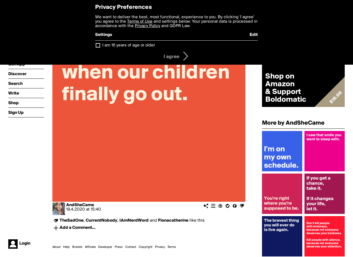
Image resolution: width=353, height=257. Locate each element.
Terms (171, 247)
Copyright (146, 247)
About (56, 247)
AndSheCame (80, 205)
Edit (254, 35)
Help (66, 247)
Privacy (160, 247)
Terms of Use (140, 21)
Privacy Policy (147, 26)
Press (119, 247)
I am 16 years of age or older (128, 45)
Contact (130, 247)
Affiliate (90, 247)
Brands (77, 247)
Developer (105, 247)
